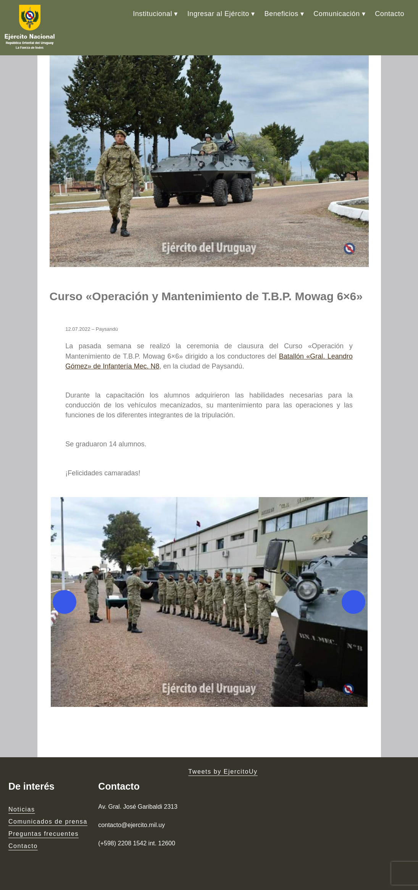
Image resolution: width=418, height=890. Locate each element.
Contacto (389, 14)
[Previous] (64, 602)
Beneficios (281, 14)
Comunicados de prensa (47, 821)
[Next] (353, 602)
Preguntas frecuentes (43, 833)
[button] (209, 602)
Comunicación (336, 14)
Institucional (152, 14)
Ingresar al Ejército (218, 14)
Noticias (21, 809)
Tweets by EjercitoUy (222, 771)
